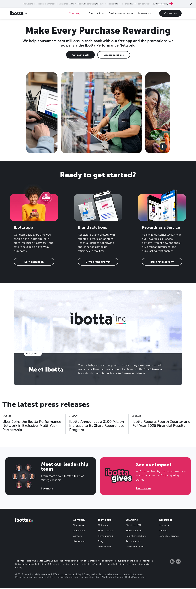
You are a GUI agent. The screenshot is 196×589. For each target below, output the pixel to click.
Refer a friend (105, 535)
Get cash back (80, 54)
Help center (104, 546)
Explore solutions (114, 54)
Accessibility (75, 575)
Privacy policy (90, 575)
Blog (100, 541)
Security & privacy (169, 535)
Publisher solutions (136, 535)
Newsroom (79, 541)
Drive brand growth (98, 261)
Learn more (143, 488)
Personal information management (32, 578)
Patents (163, 530)
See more (47, 488)
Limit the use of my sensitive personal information (75, 578)
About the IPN (133, 525)
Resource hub (133, 541)
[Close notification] (191, 3)
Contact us (170, 13)
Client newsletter (135, 546)
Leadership (79, 530)
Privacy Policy (162, 4)
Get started (104, 525)
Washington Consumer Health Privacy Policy (124, 578)
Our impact (79, 525)
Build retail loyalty (162, 261)
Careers (77, 535)
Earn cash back (34, 261)
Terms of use (61, 575)
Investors (164, 525)
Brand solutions (134, 530)
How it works (105, 530)
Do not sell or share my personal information (121, 575)
